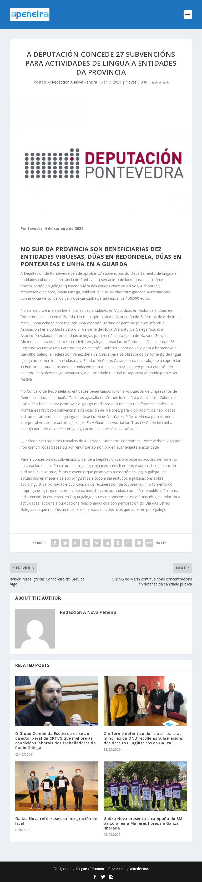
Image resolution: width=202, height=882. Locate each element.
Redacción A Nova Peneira (74, 82)
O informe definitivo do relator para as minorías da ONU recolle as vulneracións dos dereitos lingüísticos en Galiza (143, 738)
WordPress (139, 868)
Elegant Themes (89, 868)
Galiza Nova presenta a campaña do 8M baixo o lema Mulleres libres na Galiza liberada (143, 823)
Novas (131, 82)
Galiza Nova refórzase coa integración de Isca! (56, 821)
